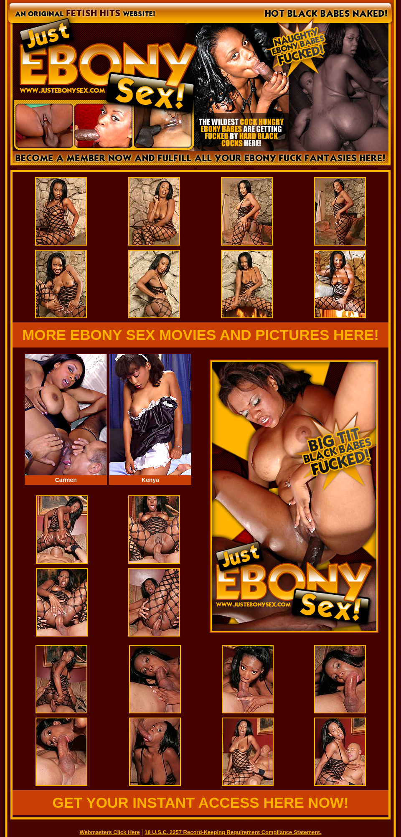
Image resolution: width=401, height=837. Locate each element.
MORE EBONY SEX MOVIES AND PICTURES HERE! (200, 335)
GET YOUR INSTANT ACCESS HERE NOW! (200, 802)
